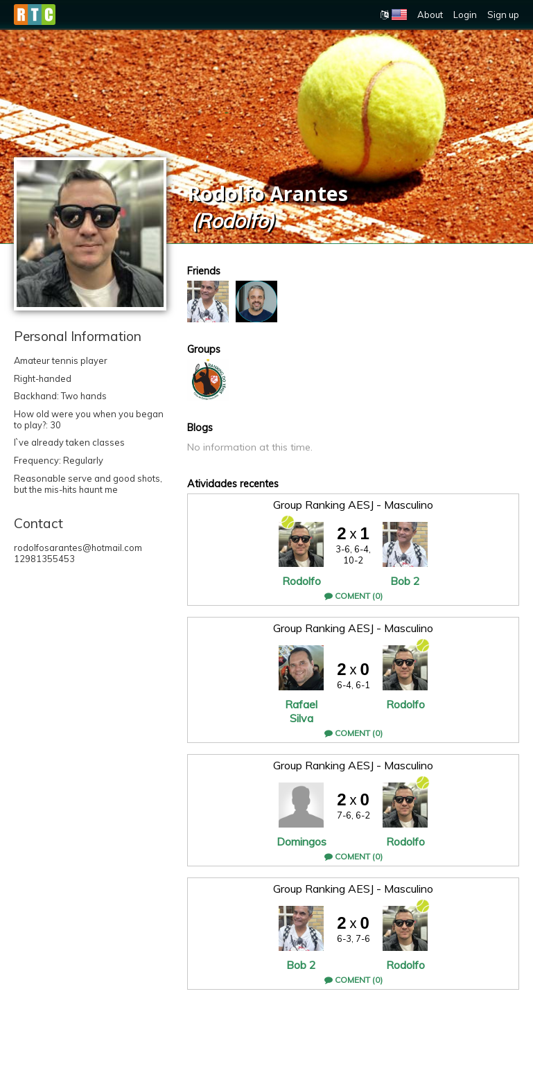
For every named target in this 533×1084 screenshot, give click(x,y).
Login (465, 14)
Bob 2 (405, 581)
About (430, 14)
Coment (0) (353, 596)
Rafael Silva (301, 711)
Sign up (503, 14)
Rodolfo (301, 581)
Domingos (301, 841)
